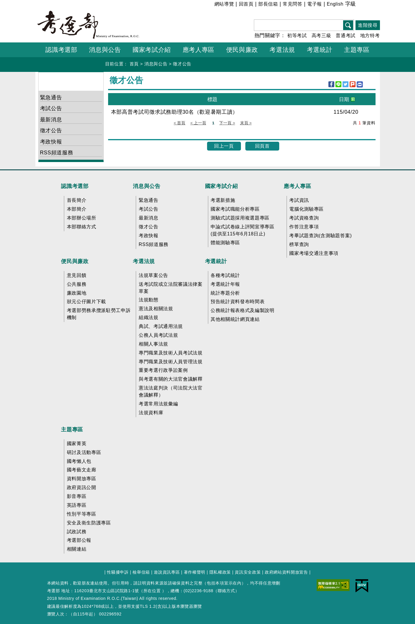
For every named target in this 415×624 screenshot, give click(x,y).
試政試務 (77, 531)
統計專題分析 (225, 293)
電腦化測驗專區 (306, 209)
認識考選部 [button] (61, 49)
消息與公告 (155, 63)
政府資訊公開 (81, 487)
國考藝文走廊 (81, 469)
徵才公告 (182, 63)
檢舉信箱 (141, 572)
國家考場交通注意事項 (313, 253)
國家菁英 (77, 443)
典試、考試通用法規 (161, 326)
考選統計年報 (225, 284)
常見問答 (292, 3)
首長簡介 (77, 200)
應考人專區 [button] (198, 49)
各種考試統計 (225, 275)
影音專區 (77, 496)
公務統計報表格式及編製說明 (243, 310)
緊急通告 (51, 97)
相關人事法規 (153, 343)
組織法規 (148, 317)
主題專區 (72, 429)
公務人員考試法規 (158, 335)
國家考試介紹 (221, 186)
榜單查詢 (299, 244)
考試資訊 (299, 200)
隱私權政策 (220, 572)
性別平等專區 (81, 513)
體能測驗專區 (225, 242)
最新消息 (51, 120)
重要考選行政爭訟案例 (163, 370)
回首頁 (246, 3)
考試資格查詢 (304, 217)
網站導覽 (224, 3)
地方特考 (370, 35)
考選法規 (144, 261)
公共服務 (77, 284)
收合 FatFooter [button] (205, 174)
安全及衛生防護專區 (89, 522)
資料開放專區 (81, 478)
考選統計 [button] (320, 49)
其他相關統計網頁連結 (235, 319)
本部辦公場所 (81, 217)
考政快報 (51, 142)
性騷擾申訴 (117, 572)
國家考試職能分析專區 (235, 209)
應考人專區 (297, 186)
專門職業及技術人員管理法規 (171, 361)
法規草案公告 (153, 275)
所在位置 (152, 590)
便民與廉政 (74, 261)
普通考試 (346, 35)
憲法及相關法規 (156, 308)
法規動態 (148, 299)
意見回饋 (77, 275)
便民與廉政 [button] (242, 49)
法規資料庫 (151, 412)
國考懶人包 (79, 461)
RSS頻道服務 (56, 153)
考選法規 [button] (282, 49)
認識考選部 (74, 186)
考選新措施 (223, 200)
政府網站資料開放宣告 (286, 572)
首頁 (134, 63)
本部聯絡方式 (81, 226)
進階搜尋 (368, 25)
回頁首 (262, 145)
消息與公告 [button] (105, 49)
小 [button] (360, 4)
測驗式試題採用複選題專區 (240, 217)
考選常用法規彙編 (158, 403)
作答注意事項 (304, 226)
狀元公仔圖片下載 (86, 301)
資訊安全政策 (248, 572)
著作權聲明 (194, 572)
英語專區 (77, 505)
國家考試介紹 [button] (152, 49)
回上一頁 (224, 145)
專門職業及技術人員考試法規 (171, 352)
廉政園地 (77, 293)
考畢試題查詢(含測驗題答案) (320, 235)
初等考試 (297, 35)
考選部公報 (79, 540)
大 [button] (375, 4)
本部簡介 (77, 209)
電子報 (314, 3)
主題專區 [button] (357, 49)
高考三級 (321, 35)
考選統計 (216, 261)
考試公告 (51, 108)
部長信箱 (268, 3)
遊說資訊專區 (167, 572)
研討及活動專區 (84, 452)
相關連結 (77, 549)
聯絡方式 (226, 590)
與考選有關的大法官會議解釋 (171, 379)
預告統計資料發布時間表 (237, 301)
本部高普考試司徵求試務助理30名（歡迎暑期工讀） (174, 112)
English (335, 3)
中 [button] (367, 4)
